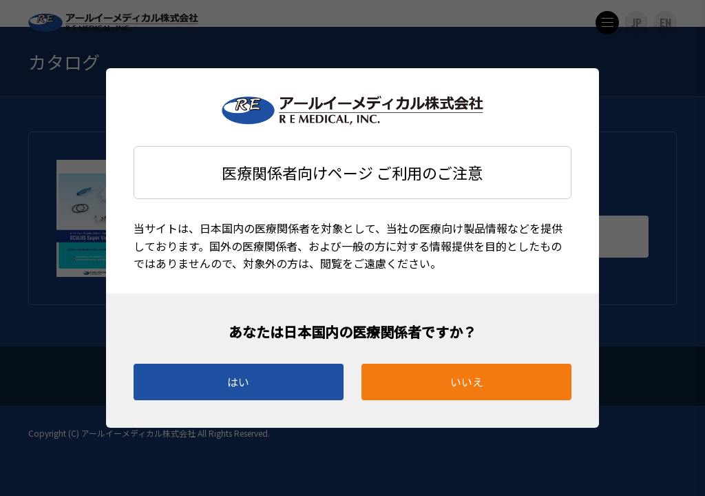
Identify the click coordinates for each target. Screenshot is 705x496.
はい (238, 381)
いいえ (466, 381)
